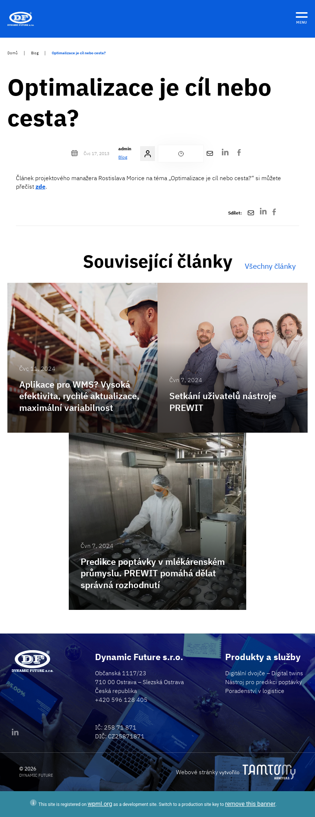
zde (40, 186)
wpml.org (100, 803)
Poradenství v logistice (254, 690)
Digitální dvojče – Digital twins (264, 673)
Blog (34, 53)
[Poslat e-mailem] (210, 153)
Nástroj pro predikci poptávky (263, 682)
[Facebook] (239, 153)
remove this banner (250, 803)
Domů (12, 53)
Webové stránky (197, 772)
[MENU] (302, 17)
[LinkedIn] (225, 154)
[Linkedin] (15, 734)
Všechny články (270, 266)
